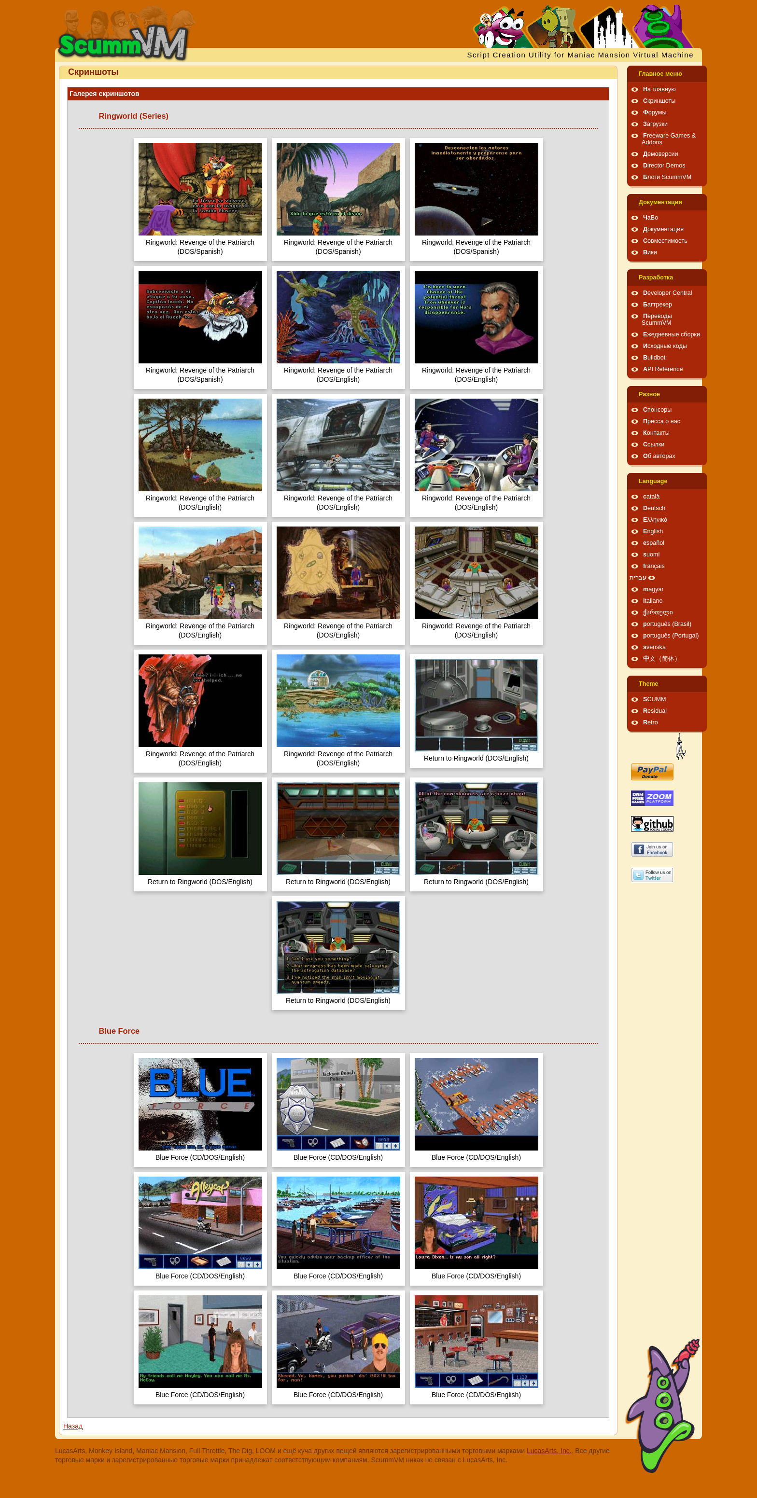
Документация (660, 202)
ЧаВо (650, 217)
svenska (654, 647)
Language (653, 481)
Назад (73, 1426)
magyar (653, 589)
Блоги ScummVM (667, 177)
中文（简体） (662, 658)
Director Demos (664, 165)
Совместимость (665, 240)
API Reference (663, 369)
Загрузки (655, 124)
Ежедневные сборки (671, 334)
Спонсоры (657, 409)
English (653, 531)
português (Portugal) (671, 635)
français (654, 566)
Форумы (654, 112)
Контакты (656, 433)
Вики (650, 252)
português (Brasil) (667, 624)
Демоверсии (660, 154)
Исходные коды (665, 346)
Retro (650, 722)
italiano (653, 600)
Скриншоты (659, 100)
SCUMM (654, 699)
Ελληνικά (655, 519)
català (651, 496)
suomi (651, 554)
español (653, 543)
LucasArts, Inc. (549, 1451)
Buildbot (654, 357)
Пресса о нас (661, 421)
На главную (659, 89)
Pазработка (656, 277)
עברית (638, 577)
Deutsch (654, 508)
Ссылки (653, 444)
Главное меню (660, 73)
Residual (655, 710)
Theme (649, 683)
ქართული (658, 612)
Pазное (649, 394)
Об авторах (659, 456)
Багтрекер (657, 304)
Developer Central (667, 293)
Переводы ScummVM (657, 319)
